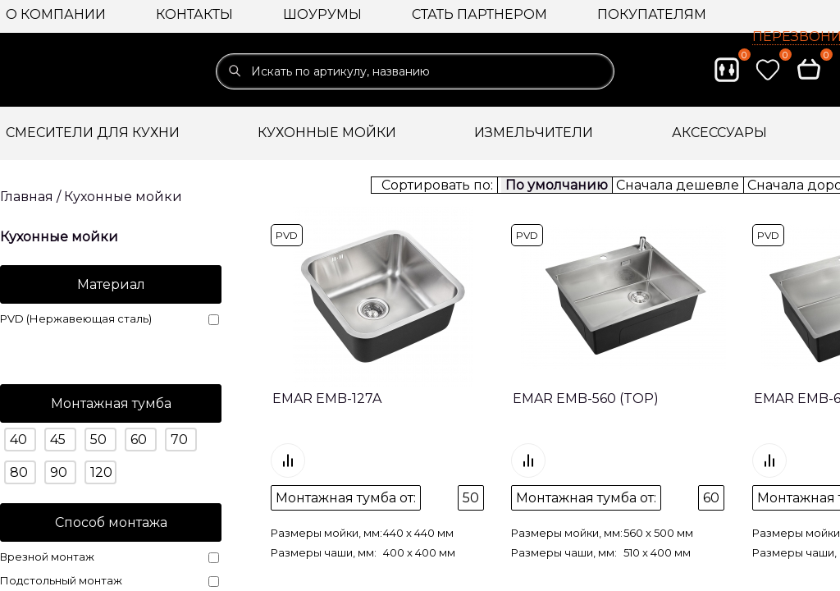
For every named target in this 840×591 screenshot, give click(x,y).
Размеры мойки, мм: (326, 499)
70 (179, 439)
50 (98, 439)
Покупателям (651, 14)
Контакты (194, 14)
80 (19, 472)
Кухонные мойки (123, 196)
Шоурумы (322, 14)
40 (18, 439)
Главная (26, 196)
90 (58, 472)
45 (58, 439)
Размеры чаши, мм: (324, 518)
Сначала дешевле (677, 185)
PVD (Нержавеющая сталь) (109, 318)
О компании (56, 14)
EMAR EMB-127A (326, 398)
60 (138, 439)
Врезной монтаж (109, 556)
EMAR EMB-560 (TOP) (586, 398)
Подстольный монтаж (109, 580)
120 (101, 472)
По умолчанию (556, 185)
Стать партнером (479, 14)
